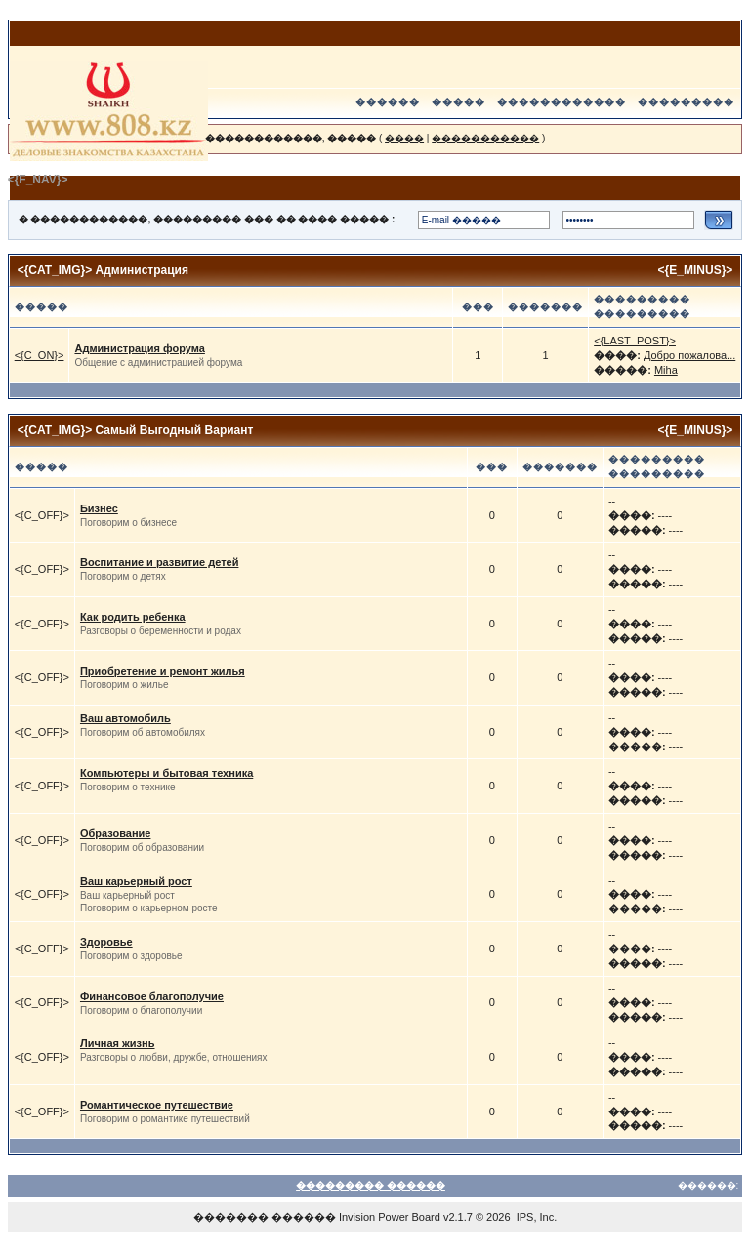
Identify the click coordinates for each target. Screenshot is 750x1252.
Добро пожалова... (689, 355)
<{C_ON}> (39, 355)
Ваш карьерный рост (136, 881)
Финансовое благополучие (152, 996)
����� (458, 102)
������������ (561, 102)
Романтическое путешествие (156, 1105)
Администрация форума (139, 348)
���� (404, 138)
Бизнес (99, 508)
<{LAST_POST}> (635, 340)
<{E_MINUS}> (695, 270)
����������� (485, 138)
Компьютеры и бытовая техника (166, 773)
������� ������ (264, 1217)
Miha (666, 370)
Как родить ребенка (133, 617)
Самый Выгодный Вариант (175, 430)
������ (387, 102)
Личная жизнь (117, 1043)
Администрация (142, 270)
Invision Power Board (389, 1217)
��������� (686, 102)
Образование (115, 833)
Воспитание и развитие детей (159, 562)
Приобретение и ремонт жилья (162, 671)
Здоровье (106, 942)
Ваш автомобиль (125, 718)
